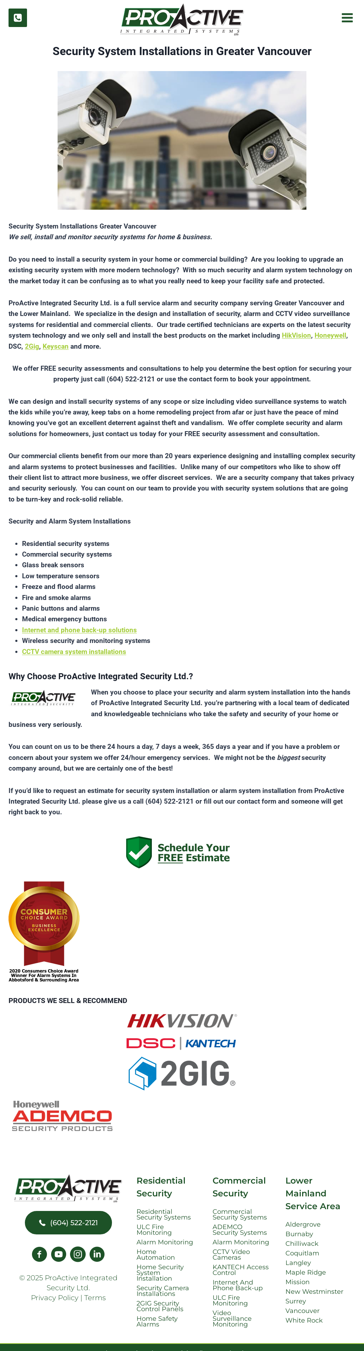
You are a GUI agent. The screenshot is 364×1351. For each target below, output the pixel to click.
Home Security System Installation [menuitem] (160, 1272)
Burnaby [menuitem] (299, 1234)
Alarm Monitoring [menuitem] (164, 1242)
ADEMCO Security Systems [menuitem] (240, 1230)
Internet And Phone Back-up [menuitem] (238, 1285)
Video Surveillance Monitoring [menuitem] (232, 1318)
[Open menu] (346, 18)
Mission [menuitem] (297, 1282)
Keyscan (56, 346)
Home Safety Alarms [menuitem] (157, 1321)
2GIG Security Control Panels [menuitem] (159, 1306)
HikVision (296, 335)
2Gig (32, 346)
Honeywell (330, 335)
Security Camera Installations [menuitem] (162, 1291)
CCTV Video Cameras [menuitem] (231, 1254)
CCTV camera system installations (74, 652)
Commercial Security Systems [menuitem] (240, 1214)
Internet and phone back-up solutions (79, 630)
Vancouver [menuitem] (302, 1311)
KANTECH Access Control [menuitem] (241, 1270)
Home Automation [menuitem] (155, 1254)
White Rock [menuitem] (304, 1320)
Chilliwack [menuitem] (301, 1244)
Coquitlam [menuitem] (302, 1253)
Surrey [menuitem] (295, 1301)
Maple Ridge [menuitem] (305, 1272)
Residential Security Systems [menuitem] (163, 1214)
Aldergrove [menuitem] (303, 1224)
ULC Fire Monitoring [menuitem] (154, 1230)
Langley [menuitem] (298, 1263)
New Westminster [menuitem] (314, 1292)
